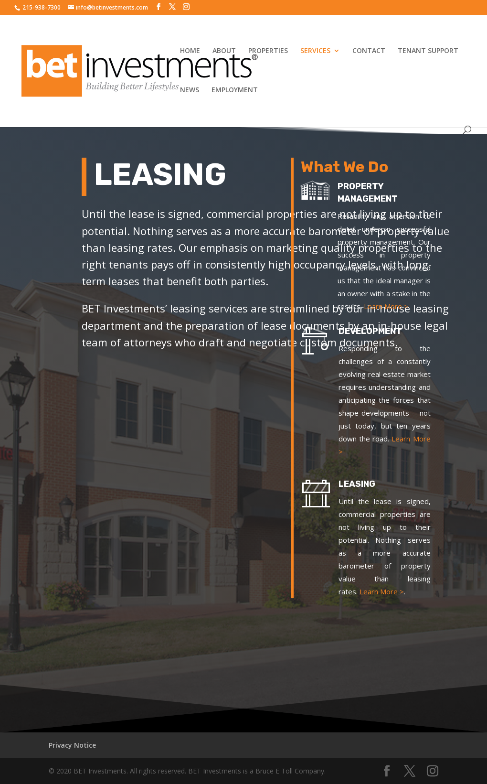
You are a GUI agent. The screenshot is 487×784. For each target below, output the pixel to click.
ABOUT (224, 51)
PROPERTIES (268, 51)
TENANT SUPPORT (428, 51)
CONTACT (368, 51)
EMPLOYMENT (235, 90)
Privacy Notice (72, 745)
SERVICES (315, 51)
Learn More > (391, 306)
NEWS (189, 90)
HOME (190, 51)
